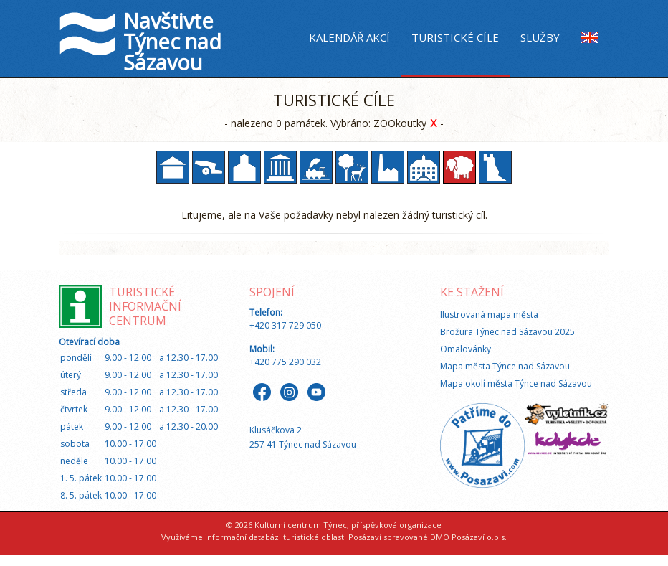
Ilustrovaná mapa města (489, 314)
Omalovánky (465, 349)
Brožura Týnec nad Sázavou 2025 (507, 332)
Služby (540, 37)
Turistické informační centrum (145, 306)
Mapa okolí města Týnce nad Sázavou (516, 383)
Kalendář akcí (349, 37)
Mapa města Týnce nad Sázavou (505, 366)
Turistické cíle (455, 37)
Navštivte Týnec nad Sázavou (172, 41)
